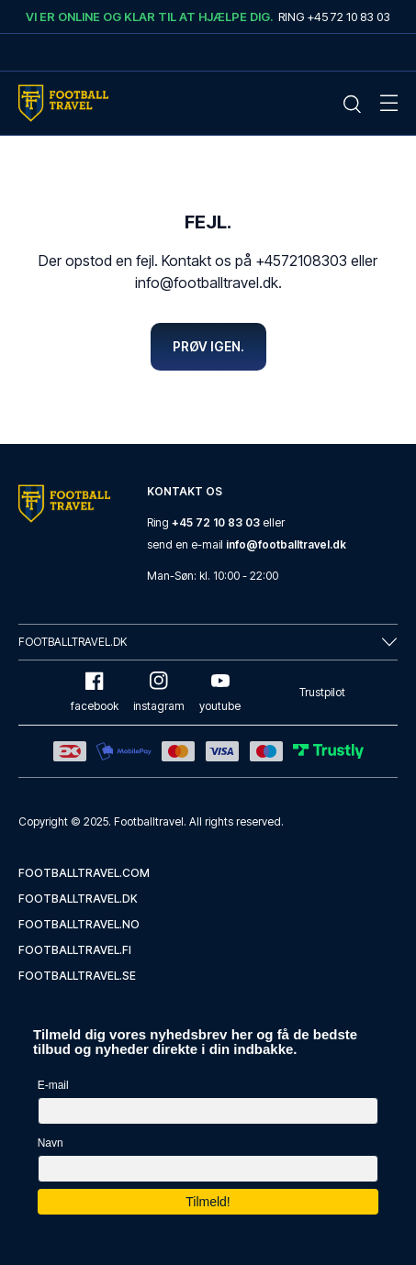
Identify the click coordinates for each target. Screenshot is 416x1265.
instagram (159, 692)
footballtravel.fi (74, 950)
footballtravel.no (79, 924)
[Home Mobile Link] (63, 103)
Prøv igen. (208, 346)
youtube (220, 692)
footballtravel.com (84, 873)
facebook (94, 692)
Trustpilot (322, 692)
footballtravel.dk (78, 898)
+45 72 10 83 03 (216, 522)
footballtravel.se (77, 975)
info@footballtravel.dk (286, 544)
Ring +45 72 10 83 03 (334, 16)
